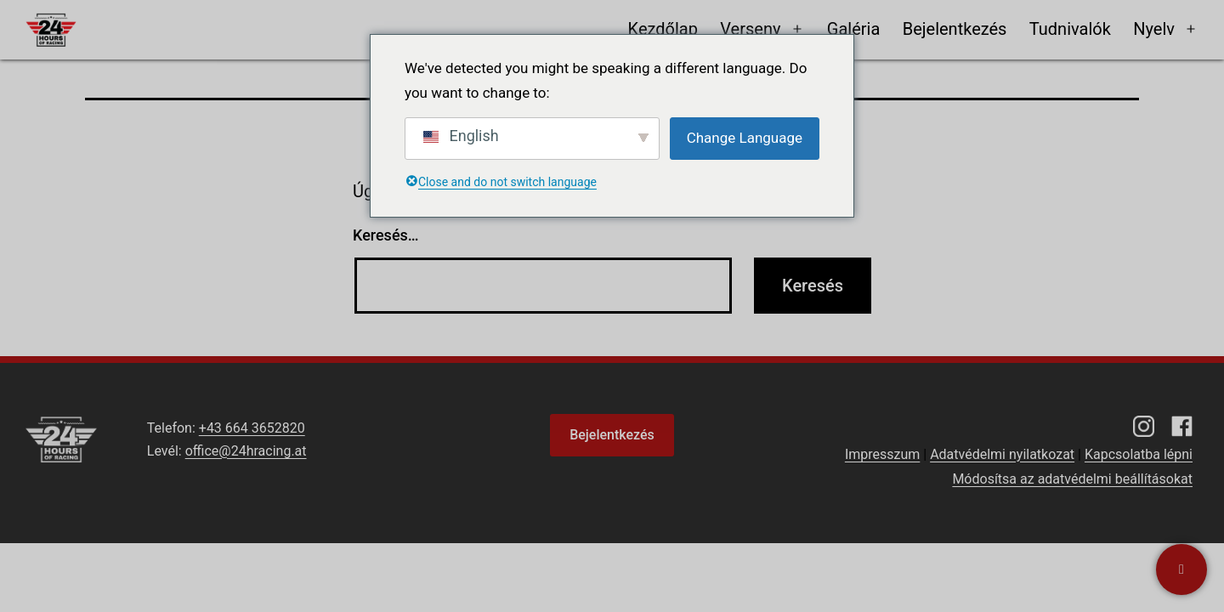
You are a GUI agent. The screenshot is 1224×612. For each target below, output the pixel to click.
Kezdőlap (663, 29)
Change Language (744, 137)
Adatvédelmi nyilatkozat (1002, 454)
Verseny (750, 29)
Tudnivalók (1070, 29)
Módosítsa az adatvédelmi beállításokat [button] (1072, 479)
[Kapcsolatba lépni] (1181, 569)
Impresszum (882, 454)
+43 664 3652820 (252, 428)
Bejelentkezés (955, 29)
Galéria (854, 29)
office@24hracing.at (246, 451)
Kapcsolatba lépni (1139, 454)
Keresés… (386, 235)
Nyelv (1154, 29)
